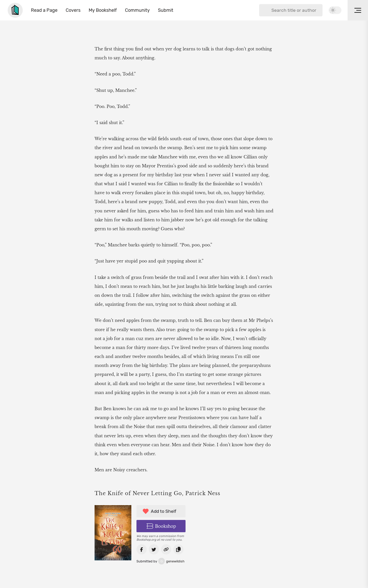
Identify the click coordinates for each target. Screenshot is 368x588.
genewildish (160, 561)
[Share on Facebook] (141, 549)
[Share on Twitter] (154, 549)
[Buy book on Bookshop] (161, 526)
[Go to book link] (166, 549)
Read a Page (44, 10)
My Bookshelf (103, 10)
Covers (73, 10)
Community (137, 10)
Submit (165, 10)
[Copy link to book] (178, 549)
